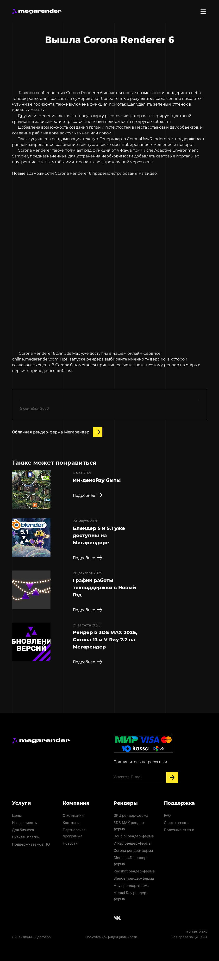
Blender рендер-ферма (133, 878)
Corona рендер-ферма (133, 850)
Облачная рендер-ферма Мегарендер (57, 432)
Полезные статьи (179, 830)
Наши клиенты (25, 822)
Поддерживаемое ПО (31, 844)
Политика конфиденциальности (111, 937)
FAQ (167, 815)
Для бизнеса (23, 830)
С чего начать (176, 822)
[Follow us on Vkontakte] (117, 917)
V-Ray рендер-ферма (131, 843)
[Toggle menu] (203, 11)
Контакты (71, 822)
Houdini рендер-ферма (133, 836)
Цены (17, 815)
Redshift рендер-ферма (134, 871)
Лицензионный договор (31, 937)
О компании (73, 815)
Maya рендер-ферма (131, 885)
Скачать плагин (25, 837)
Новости (70, 843)
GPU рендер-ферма (130, 815)
